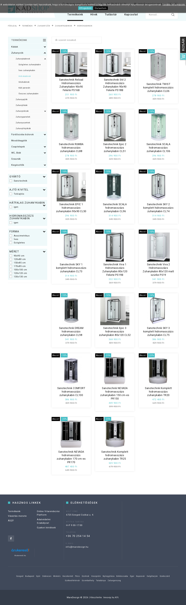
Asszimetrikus (19, 235)
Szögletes (17, 242)
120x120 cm (18, 273)
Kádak (28, 46)
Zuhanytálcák (31, 111)
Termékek (27, 26)
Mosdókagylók (19, 140)
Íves (13, 239)
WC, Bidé (28, 152)
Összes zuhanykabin (29, 94)
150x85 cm (17, 262)
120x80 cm (17, 259)
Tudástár (111, 14)
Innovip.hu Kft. (111, 597)
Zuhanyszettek (23, 123)
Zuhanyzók (43, 26)
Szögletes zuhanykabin (30, 65)
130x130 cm (18, 276)
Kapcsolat (131, 14)
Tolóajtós (16, 194)
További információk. (174, 4)
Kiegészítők (28, 165)
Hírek (94, 14)
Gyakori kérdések (46, 530)
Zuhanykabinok (63, 26)
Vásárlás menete (17, 519)
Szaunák (16, 159)
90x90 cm (16, 255)
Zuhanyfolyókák (23, 129)
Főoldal (12, 26)
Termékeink (75, 14)
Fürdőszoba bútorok (28, 134)
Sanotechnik (18, 180)
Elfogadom (85, 8)
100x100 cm (18, 269)
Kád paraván (24, 88)
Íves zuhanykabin (27, 70)
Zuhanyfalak (21, 105)
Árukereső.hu (20, 555)
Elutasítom (101, 8)
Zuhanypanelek (23, 117)
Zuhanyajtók (21, 99)
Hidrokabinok (84, 26)
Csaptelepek (28, 146)
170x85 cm (17, 266)
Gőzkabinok (24, 82)
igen (13, 207)
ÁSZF (11, 523)
